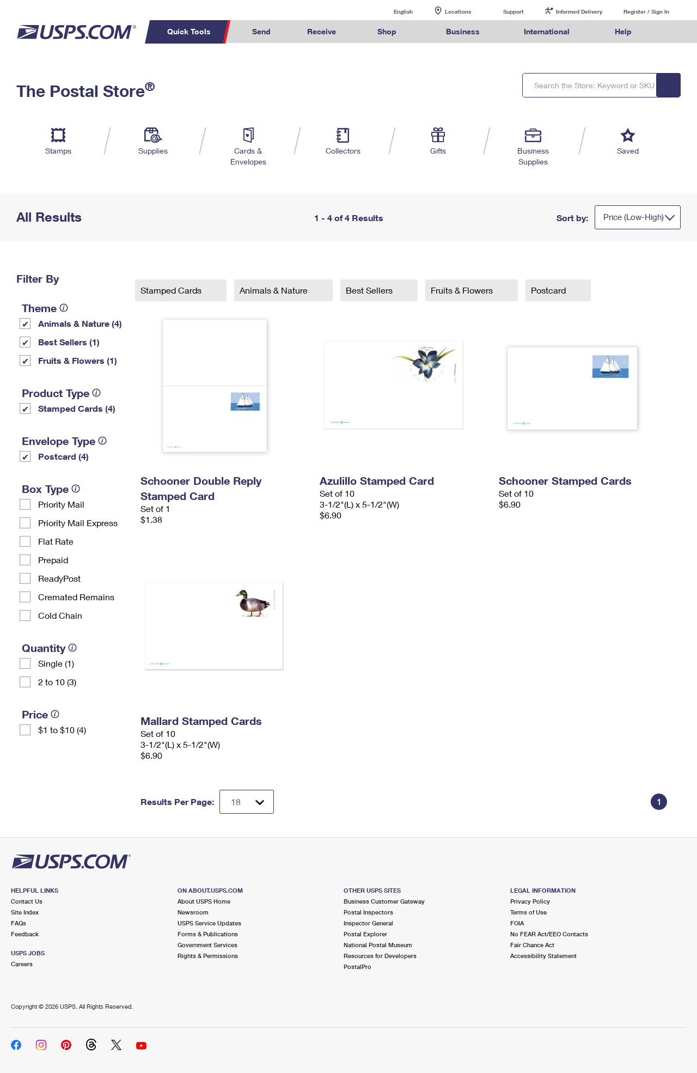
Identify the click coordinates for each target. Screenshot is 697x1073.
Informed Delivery (579, 11)
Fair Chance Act (532, 944)
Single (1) (56, 663)
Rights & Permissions (208, 955)
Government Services (207, 944)
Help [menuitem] (623, 31)
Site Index (25, 912)
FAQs (18, 922)
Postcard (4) (63, 456)
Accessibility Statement (543, 955)
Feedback (25, 933)
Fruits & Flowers (463, 290)
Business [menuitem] (463, 31)
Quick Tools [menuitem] (189, 31)
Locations (458, 11)
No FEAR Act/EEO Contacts (549, 933)
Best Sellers (370, 290)
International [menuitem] (547, 31)
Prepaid (53, 559)
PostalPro (357, 966)
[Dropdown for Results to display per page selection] (246, 802)
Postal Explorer (365, 933)
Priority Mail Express (78, 522)
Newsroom (193, 912)
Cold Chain (60, 615)
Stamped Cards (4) (76, 408)
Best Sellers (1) (69, 342)
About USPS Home (204, 901)
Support (513, 11)
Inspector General (368, 922)
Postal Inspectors (368, 912)
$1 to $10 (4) (62, 729)
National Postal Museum (378, 944)
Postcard (549, 290)
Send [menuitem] (261, 31)
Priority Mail (61, 504)
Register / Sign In (646, 11)
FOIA (517, 922)
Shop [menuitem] (386, 31)
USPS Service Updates (209, 922)
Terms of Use (528, 912)
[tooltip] (63, 307)
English (392, 11)
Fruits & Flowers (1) (77, 360)
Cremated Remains (76, 597)
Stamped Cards (172, 290)
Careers (22, 963)
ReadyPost (59, 578)
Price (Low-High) (633, 217)
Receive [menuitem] (321, 31)
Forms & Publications (208, 933)
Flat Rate (56, 541)
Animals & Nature (275, 290)
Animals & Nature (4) (80, 323)
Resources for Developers (380, 955)
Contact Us (26, 901)
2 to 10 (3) (57, 681)
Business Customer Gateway (384, 901)
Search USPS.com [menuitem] (670, 32)
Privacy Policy (530, 901)
